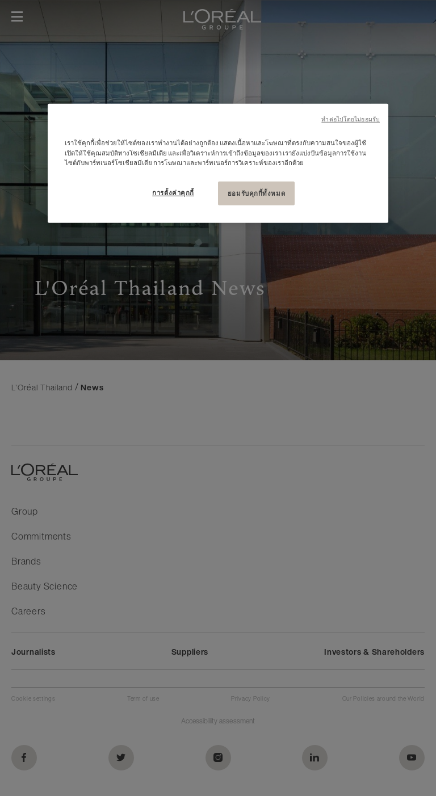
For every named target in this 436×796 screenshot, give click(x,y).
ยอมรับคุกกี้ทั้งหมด (256, 192)
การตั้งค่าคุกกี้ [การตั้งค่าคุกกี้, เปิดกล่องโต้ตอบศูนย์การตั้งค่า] (173, 192)
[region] (218, 163)
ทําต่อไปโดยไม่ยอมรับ (350, 119)
